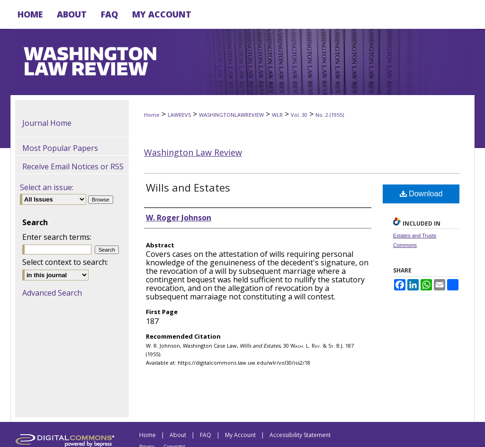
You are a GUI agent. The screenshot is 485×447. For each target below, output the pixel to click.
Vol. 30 (299, 114)
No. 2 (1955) (329, 114)
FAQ (205, 435)
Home (152, 114)
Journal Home (47, 123)
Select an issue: (46, 187)
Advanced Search (52, 293)
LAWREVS (179, 114)
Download (421, 194)
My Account (240, 435)
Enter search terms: (56, 237)
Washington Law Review (193, 152)
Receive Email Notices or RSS (73, 166)
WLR (277, 114)
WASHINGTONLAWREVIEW (231, 114)
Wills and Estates (188, 187)
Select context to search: (65, 262)
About (178, 435)
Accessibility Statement (300, 435)
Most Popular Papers (60, 148)
